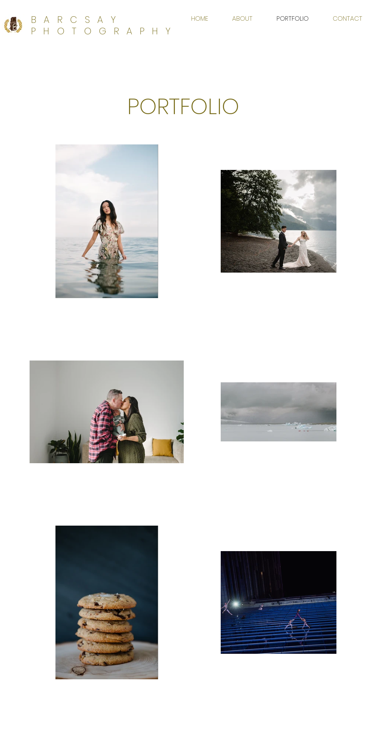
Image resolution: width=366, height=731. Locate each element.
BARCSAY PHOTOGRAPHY (104, 25)
